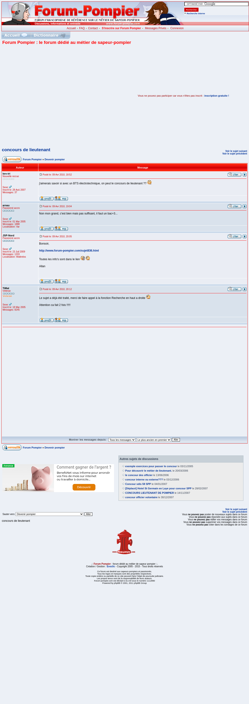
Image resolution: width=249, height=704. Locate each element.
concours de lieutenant (26, 149)
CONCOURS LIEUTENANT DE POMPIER (149, 492)
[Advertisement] (50, 96)
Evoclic (111, 566)
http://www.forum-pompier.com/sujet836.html (69, 250)
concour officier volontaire (141, 497)
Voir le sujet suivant (236, 151)
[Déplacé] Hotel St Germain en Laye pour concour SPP (158, 488)
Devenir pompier (55, 159)
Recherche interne (196, 13)
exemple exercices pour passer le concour (151, 466)
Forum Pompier (32, 159)
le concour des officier (138, 475)
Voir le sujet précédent (234, 153)
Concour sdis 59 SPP (138, 484)
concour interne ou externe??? (144, 479)
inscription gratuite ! (216, 95)
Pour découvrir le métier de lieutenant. (148, 470)
